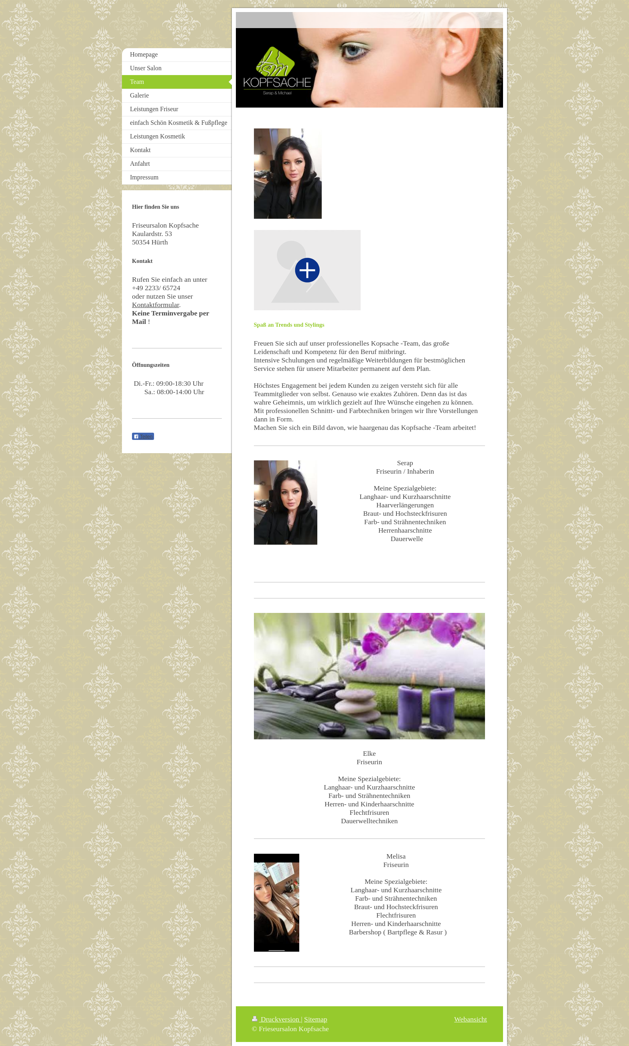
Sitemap (315, 1019)
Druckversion (276, 1019)
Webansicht (470, 1019)
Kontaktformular (155, 305)
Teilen (143, 437)
